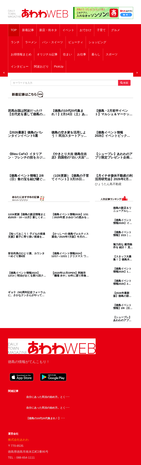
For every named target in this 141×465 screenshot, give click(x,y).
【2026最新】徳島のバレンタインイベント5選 (25, 134)
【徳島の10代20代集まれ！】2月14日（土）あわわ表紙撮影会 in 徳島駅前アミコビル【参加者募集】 (70, 112)
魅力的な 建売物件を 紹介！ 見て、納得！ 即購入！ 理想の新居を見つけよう (122, 246)
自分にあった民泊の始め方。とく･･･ (48, 396)
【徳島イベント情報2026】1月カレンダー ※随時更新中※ (122, 270)
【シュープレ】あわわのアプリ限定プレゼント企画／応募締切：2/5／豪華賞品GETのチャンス (113, 155)
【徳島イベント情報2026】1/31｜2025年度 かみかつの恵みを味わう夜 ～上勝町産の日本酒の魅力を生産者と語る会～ (70, 216)
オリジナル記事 (47, 54)
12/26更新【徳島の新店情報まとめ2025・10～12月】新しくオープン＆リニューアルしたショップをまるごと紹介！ (27, 216)
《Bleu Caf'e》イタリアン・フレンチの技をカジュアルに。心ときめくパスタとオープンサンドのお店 (27, 155)
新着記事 (28, 30)
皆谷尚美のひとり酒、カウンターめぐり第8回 (26, 255)
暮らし (95, 54)
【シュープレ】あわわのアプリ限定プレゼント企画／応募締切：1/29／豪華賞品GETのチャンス (122, 319)
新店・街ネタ (48, 30)
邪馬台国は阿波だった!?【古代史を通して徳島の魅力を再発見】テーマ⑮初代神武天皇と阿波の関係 (27, 112)
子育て (101, 30)
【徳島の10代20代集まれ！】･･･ (45, 418)
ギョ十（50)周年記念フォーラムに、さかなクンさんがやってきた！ (27, 294)
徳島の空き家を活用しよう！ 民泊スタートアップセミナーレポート (69, 134)
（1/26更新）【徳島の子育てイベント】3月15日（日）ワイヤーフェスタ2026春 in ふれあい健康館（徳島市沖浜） (70, 177)
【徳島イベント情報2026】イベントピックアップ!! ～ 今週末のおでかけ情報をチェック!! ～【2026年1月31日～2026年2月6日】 (114, 134)
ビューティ (75, 42)
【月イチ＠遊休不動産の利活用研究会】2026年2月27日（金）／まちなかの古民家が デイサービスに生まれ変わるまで (113, 177)
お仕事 (81, 54)
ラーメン (31, 42)
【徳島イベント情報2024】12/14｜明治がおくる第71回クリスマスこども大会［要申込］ (27, 274)
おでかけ (85, 30)
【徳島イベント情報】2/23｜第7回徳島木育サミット (123, 234)
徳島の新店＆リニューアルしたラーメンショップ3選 (122, 209)
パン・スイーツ (52, 42)
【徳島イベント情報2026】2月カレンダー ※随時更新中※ (122, 282)
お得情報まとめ (21, 54)
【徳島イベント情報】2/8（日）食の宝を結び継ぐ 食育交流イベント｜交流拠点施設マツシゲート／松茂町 (27, 177)
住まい (67, 54)
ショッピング (97, 42)
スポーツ (112, 54)
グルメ (115, 30)
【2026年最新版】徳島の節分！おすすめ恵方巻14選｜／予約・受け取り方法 (122, 294)
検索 (124, 82)
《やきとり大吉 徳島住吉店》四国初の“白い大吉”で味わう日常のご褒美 (70, 155)
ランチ (15, 42)
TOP (14, 30)
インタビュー (20, 66)
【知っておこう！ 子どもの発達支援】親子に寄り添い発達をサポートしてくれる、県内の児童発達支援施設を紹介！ (26, 235)
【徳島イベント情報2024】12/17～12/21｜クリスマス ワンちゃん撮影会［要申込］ (70, 255)
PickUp (58, 66)
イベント (68, 30)
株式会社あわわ (18, 439)
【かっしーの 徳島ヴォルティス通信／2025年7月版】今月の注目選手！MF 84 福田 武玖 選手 (70, 235)
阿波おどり (41, 66)
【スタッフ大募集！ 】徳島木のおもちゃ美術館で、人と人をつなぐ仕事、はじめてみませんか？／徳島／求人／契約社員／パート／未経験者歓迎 (122, 258)
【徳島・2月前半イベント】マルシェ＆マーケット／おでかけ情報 (113, 112)
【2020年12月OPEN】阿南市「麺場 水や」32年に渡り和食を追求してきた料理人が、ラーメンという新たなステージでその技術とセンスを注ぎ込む (70, 274)
